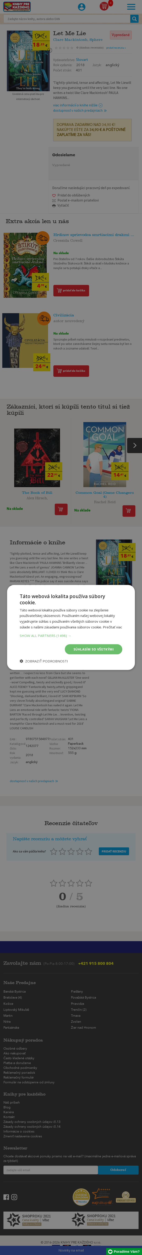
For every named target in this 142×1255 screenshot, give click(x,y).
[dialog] (71, 627)
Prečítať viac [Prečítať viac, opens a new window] (112, 627)
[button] (71, 635)
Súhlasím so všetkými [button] (94, 649)
